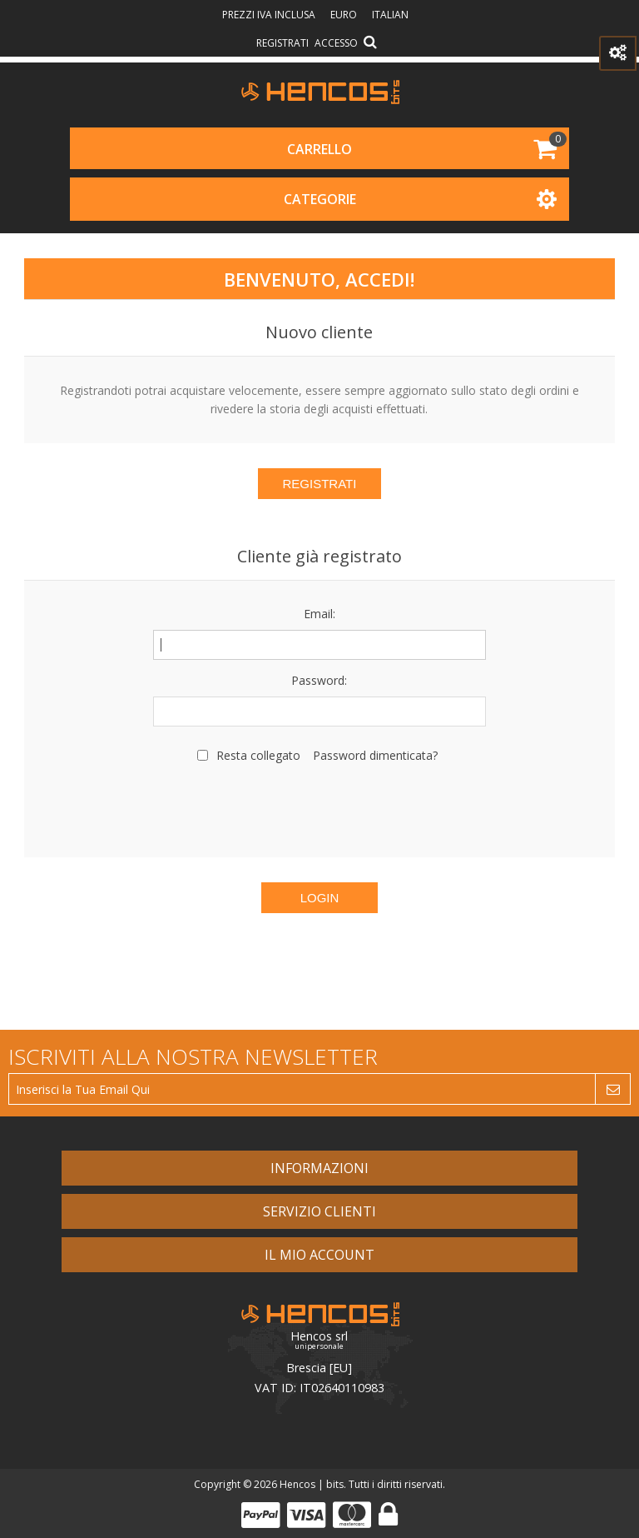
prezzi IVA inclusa (270, 14)
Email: (319, 614)
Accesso (336, 43)
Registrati (282, 43)
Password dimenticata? (375, 755)
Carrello (319, 149)
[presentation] (319, 808)
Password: (319, 680)
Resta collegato (258, 755)
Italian (390, 14)
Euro (344, 14)
